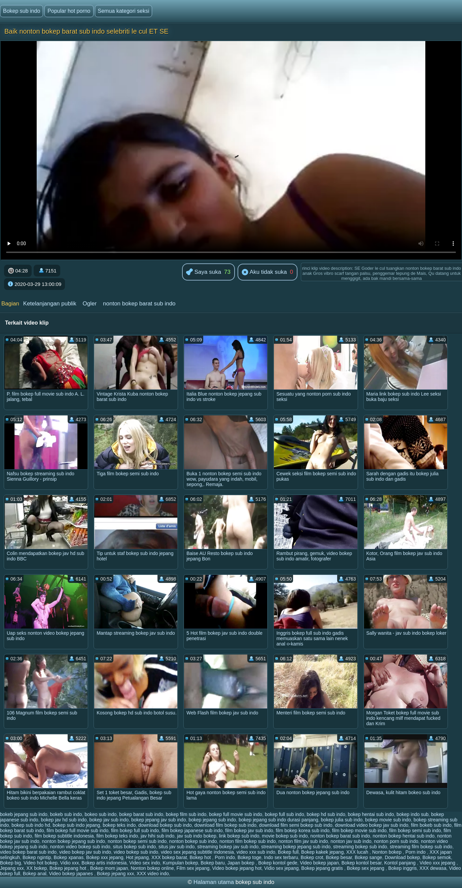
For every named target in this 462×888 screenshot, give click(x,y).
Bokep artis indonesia (104, 862)
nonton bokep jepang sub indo (73, 841)
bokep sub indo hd (30, 825)
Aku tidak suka (264, 272)
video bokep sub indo (136, 852)
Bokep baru (213, 862)
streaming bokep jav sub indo (227, 846)
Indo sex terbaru (281, 857)
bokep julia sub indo (342, 819)
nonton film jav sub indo (303, 841)
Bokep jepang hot (68, 868)
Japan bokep (241, 862)
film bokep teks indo (117, 836)
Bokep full (288, 852)
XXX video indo (153, 873)
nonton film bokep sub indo (247, 841)
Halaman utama (213, 882)
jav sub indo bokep (196, 836)
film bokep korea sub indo (303, 830)
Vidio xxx (69, 862)
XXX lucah (357, 852)
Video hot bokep (41, 862)
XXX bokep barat (169, 857)
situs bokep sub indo (134, 846)
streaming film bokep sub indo (421, 846)
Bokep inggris (402, 868)
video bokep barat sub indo (28, 852)
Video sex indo (144, 862)
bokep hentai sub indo (371, 814)
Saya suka (203, 272)
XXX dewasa (432, 868)
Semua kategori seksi (123, 11)
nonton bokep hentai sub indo (404, 836)
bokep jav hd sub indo (63, 819)
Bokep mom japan (109, 868)
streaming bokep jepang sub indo (295, 846)
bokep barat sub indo (141, 814)
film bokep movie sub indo (359, 830)
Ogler (90, 303)
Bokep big (10, 862)
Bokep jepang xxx (115, 873)
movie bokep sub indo (285, 836)
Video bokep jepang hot (236, 868)
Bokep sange (368, 857)
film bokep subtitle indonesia (64, 836)
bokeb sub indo (66, 814)
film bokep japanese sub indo (192, 830)
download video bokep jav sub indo (371, 825)
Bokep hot (201, 857)
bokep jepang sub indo (212, 819)
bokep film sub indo (186, 814)
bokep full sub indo (284, 814)
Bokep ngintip (37, 857)
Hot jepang (137, 857)
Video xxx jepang (438, 862)
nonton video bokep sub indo (80, 846)
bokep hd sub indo (326, 814)
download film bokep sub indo (225, 825)
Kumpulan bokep (180, 862)
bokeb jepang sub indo (23, 814)
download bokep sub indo (165, 825)
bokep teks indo (119, 825)
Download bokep (402, 857)
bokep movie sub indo (388, 819)
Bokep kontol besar (362, 862)
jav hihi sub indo (157, 836)
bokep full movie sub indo (235, 814)
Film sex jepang (193, 868)
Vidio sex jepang (281, 868)
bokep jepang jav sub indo (158, 819)
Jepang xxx (12, 868)
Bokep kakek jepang (322, 852)
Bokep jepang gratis (322, 868)
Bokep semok (436, 857)
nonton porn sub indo (396, 841)
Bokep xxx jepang (104, 857)
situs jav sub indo (176, 846)
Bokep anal (34, 873)
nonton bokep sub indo (193, 841)
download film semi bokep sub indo (295, 825)
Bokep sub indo (21, 11)
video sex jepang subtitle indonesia (197, 852)
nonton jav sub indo (350, 841)
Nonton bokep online (152, 868)
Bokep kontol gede (277, 862)
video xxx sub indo (256, 852)
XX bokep (37, 868)
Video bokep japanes (71, 873)
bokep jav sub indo (109, 819)
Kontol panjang (400, 862)
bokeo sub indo (100, 814)
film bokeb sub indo (431, 825)
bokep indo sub (412, 814)
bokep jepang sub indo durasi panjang (278, 819)
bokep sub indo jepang (76, 825)
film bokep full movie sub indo (78, 830)
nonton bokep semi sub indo (137, 841)
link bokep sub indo (239, 836)
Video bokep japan (319, 862)
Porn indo (416, 852)
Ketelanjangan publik (49, 303)
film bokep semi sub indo (415, 830)
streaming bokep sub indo (360, 846)
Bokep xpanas (69, 857)
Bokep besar (339, 857)
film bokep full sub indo (135, 830)
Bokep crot (312, 857)
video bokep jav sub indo (85, 852)
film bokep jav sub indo (249, 830)
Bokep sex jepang (366, 868)
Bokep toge (249, 857)
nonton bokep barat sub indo (139, 303)
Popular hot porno (68, 11)
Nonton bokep (387, 852)
